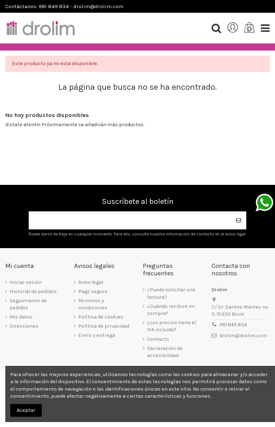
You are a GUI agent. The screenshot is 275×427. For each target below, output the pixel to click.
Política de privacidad (103, 326)
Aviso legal (90, 282)
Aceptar (26, 410)
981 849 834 (233, 325)
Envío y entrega (96, 335)
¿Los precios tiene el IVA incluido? (171, 326)
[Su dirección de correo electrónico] (130, 220)
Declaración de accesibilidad (165, 351)
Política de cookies (100, 317)
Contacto (158, 339)
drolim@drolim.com (243, 336)
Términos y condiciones (92, 304)
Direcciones (24, 326)
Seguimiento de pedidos (28, 304)
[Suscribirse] (238, 220)
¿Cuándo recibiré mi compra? (171, 309)
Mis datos (21, 317)
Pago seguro (92, 291)
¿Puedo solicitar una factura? (171, 293)
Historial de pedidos (33, 291)
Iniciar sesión (26, 282)
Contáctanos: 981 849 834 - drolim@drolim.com (64, 6)
